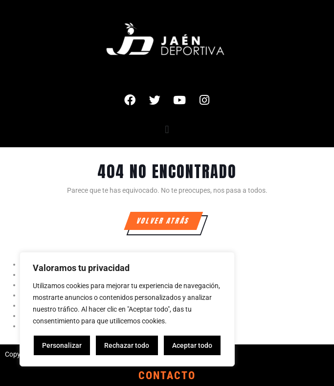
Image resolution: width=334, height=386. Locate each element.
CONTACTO (167, 375)
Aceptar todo (192, 345)
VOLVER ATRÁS (169, 219)
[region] (127, 309)
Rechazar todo (126, 345)
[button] (167, 129)
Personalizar (62, 345)
